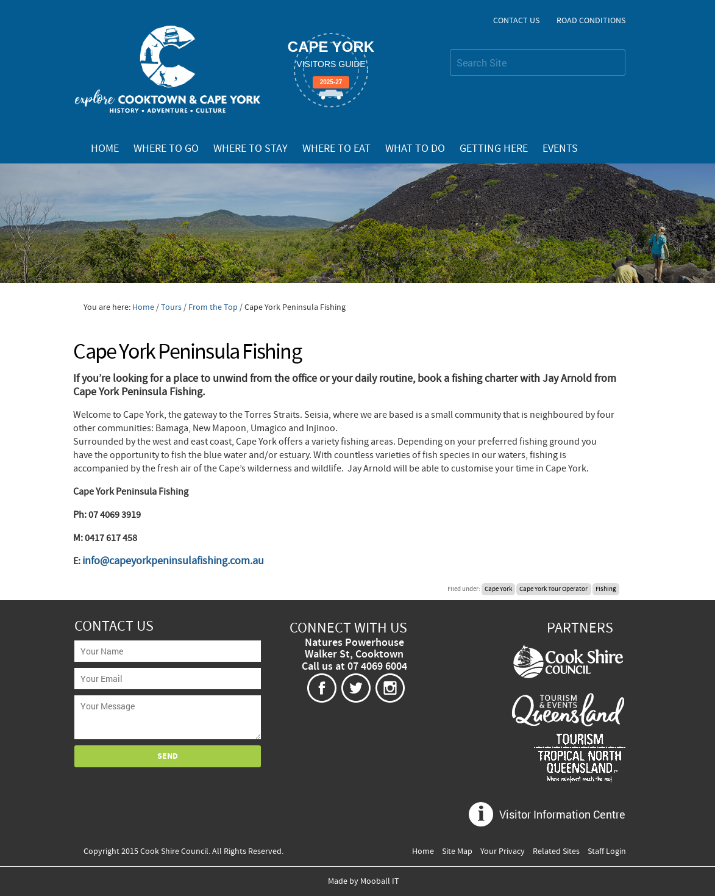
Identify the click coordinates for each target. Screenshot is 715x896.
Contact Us (516, 20)
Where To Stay (250, 148)
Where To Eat (336, 148)
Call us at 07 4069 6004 (354, 666)
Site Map (457, 851)
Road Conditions (591, 20)
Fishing (606, 589)
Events (560, 148)
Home (105, 148)
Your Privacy (502, 851)
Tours (171, 307)
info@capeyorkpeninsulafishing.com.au (173, 561)
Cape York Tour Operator (553, 589)
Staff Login (607, 851)
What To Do (415, 148)
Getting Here (494, 148)
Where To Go (166, 148)
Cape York (498, 589)
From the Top (213, 307)
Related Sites (556, 851)
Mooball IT (379, 881)
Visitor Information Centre (562, 814)
